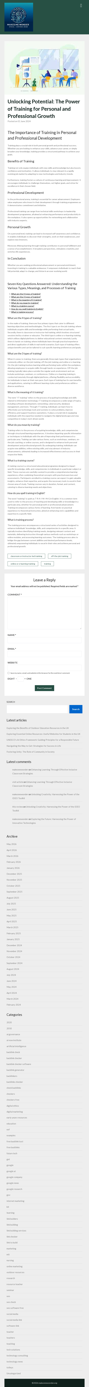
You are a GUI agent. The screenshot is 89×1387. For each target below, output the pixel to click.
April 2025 (12, 921)
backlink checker (14, 1058)
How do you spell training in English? (27, 309)
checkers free (13, 1099)
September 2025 (14, 891)
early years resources (17, 1117)
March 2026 (12, 856)
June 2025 (11, 909)
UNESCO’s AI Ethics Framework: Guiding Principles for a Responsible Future (43, 740)
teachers (11, 1337)
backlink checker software (19, 1064)
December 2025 (14, 874)
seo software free (15, 1308)
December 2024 (14, 945)
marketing (11, 1248)
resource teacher (15, 1284)
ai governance (13, 1034)
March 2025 (12, 927)
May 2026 (11, 844)
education (11, 1123)
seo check (11, 1302)
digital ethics (13, 1105)
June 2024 (11, 981)
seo (8, 1296)
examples (11, 1135)
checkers (11, 1094)
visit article (17, 782)
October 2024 (13, 957)
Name (12, 635)
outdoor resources (15, 1272)
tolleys (10, 1367)
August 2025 (13, 897)
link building (12, 1224)
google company (14, 1177)
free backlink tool (15, 1141)
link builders (12, 1218)
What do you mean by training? (25, 303)
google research (14, 1189)
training (47, 564)
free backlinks (13, 1147)
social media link (14, 1320)
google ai (11, 1171)
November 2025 (14, 879)
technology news (15, 1361)
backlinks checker (15, 1082)
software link (13, 1325)
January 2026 (13, 868)
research (11, 1278)
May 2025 (11, 915)
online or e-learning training (23, 564)
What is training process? (22, 312)
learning (10, 1212)
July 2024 (11, 975)
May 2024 (11, 987)
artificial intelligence (16, 1046)
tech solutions (13, 1349)
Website (12, 662)
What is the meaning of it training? (26, 300)
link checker (12, 1236)
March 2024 (12, 998)
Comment (15, 594)
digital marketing (15, 1111)
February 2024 (14, 1004)
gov (8, 1195)
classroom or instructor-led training (26, 556)
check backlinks (14, 1087)
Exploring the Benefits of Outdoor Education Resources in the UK (38, 728)
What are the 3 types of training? (26, 297)
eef (8, 1129)
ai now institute (14, 1040)
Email (12, 648)
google (10, 1165)
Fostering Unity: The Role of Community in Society (31, 751)
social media (12, 1314)
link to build (12, 1242)
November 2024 (14, 951)
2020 (9, 1022)
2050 (9, 1028)
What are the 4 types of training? (26, 294)
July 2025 (11, 903)
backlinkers (12, 1076)
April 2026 (12, 850)
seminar (10, 1290)
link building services (16, 1230)
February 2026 (14, 862)
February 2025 (14, 933)
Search (11, 702)
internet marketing (15, 1201)
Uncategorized (14, 1373)
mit (8, 1254)
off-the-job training (59, 556)
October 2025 (13, 885)
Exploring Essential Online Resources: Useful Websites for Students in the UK (43, 734)
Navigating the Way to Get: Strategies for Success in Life (34, 746)
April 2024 (12, 993)
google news (13, 1183)
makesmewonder (20, 769)
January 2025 (13, 939)
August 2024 (13, 969)
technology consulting (17, 1355)
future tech (12, 1153)
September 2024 (14, 963)
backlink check (13, 1052)
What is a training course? (22, 306)
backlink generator (15, 1070)
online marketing (15, 1266)
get (8, 1159)
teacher (10, 1331)
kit (8, 1207)
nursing (10, 1260)
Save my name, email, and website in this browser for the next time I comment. (40, 673)
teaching (11, 1343)
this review (17, 806)
